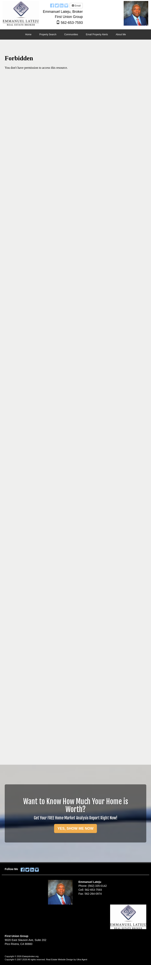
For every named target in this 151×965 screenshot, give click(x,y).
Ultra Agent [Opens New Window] (81, 959)
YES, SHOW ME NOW (75, 828)
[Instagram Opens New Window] (66, 5)
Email (76, 5)
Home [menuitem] (28, 34)
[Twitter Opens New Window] (56, 5)
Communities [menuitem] (71, 34)
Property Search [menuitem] (47, 34)
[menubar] (75, 35)
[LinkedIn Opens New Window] (61, 5)
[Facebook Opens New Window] (52, 5)
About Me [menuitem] (121, 34)
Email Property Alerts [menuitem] (97, 34)
